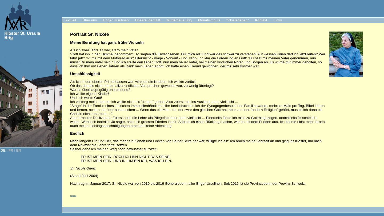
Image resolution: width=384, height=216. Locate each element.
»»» (73, 196)
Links (278, 20)
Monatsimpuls (209, 20)
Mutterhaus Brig (179, 20)
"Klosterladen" (237, 20)
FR (11, 150)
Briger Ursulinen (116, 20)
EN (18, 150)
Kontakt (261, 20)
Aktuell (70, 20)
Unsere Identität (147, 20)
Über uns (89, 20)
